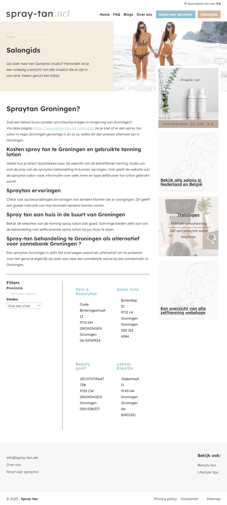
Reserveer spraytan (175, 14)
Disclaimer (189, 499)
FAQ (116, 14)
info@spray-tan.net (22, 457)
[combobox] (23, 306)
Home (105, 14)
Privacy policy (165, 499)
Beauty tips (207, 465)
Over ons (144, 14)
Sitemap (214, 499)
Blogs (128, 14)
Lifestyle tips (208, 472)
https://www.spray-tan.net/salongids (63, 128)
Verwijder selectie (23, 294)
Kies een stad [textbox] (19, 306)
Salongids (209, 14)
